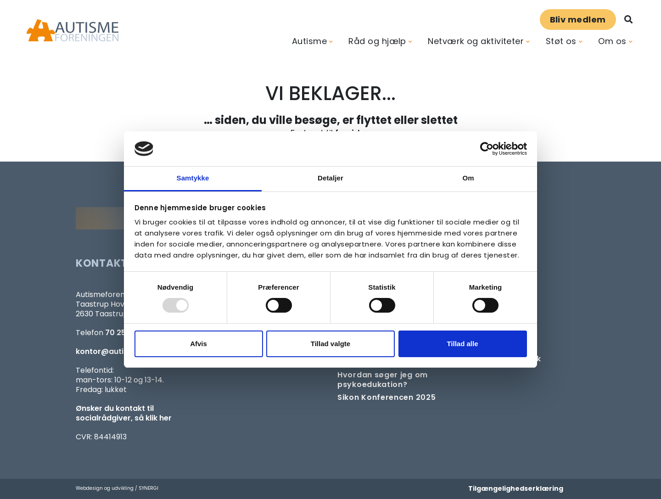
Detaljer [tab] (330, 178)
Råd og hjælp (377, 41)
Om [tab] (468, 178)
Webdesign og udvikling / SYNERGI (117, 488)
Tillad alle (462, 344)
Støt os (561, 41)
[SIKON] (386, 397)
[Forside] (72, 30)
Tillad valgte (330, 344)
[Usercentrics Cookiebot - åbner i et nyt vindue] (487, 149)
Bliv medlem (578, 19)
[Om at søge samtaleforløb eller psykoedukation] (395, 379)
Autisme (309, 41)
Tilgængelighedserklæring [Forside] (515, 488)
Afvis (198, 344)
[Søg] (628, 19)
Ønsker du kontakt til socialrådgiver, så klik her (124, 413)
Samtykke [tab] (193, 178)
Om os (612, 41)
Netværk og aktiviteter (476, 41)
